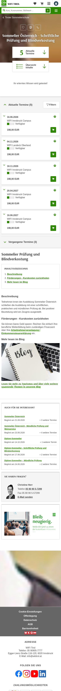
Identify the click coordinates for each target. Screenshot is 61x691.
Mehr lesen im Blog (17, 282)
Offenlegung (30, 616)
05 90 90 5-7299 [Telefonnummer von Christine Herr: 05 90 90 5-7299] (34, 489)
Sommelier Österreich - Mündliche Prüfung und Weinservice (26, 427)
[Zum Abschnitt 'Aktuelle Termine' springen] (30, 52)
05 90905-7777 (34, 650)
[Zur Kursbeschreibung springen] (30, 66)
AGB (30, 624)
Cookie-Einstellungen (30, 611)
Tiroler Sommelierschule (17, 17)
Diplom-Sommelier (13, 438)
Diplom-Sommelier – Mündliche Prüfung (23, 460)
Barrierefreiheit (30, 628)
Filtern (51, 105)
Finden (48, 10)
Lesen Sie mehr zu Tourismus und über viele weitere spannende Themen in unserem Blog (29, 385)
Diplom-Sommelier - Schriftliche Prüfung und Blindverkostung (25, 449)
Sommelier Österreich (14, 416)
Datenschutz (30, 620)
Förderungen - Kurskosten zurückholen (28, 278)
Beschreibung (14, 274)
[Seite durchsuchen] (25, 10)
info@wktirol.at (34, 656)
